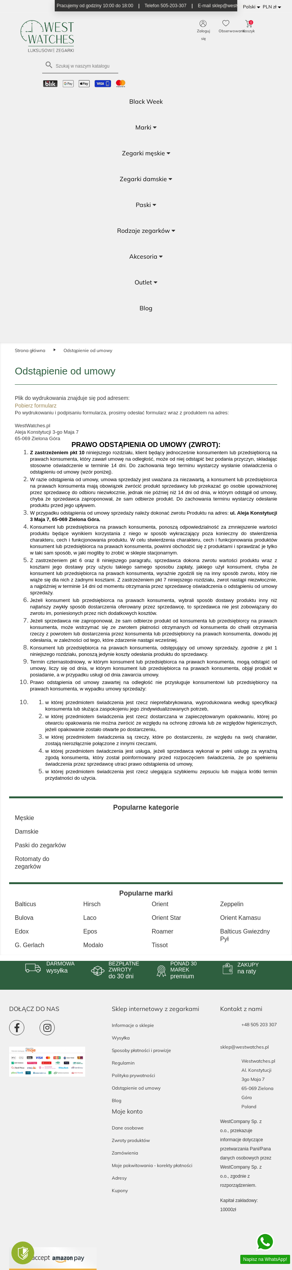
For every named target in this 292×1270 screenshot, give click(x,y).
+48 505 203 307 (259, 1024)
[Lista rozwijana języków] (253, 7)
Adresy (119, 1178)
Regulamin (123, 1063)
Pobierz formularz (36, 406)
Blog (116, 1100)
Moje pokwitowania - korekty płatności (152, 1165)
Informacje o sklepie (133, 1025)
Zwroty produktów (131, 1140)
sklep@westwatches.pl (244, 1047)
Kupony (120, 1190)
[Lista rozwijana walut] (273, 7)
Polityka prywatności (133, 1075)
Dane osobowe (128, 1128)
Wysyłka (121, 1038)
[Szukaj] (80, 65)
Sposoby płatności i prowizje (141, 1050)
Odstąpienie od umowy (136, 1088)
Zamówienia (125, 1153)
